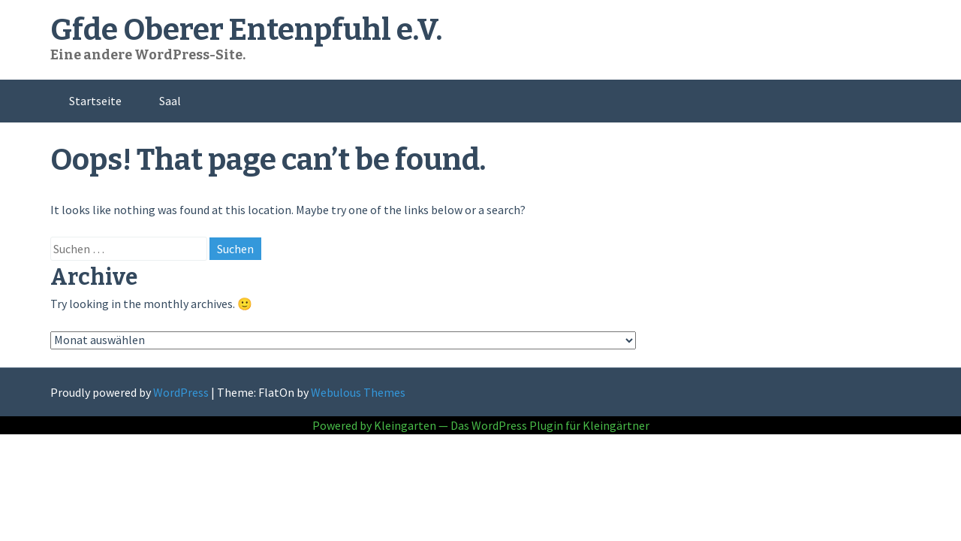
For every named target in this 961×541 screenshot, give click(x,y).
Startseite (95, 100)
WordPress (181, 392)
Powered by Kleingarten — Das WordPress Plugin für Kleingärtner (480, 425)
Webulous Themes (358, 392)
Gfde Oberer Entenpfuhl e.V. (246, 30)
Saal (170, 100)
